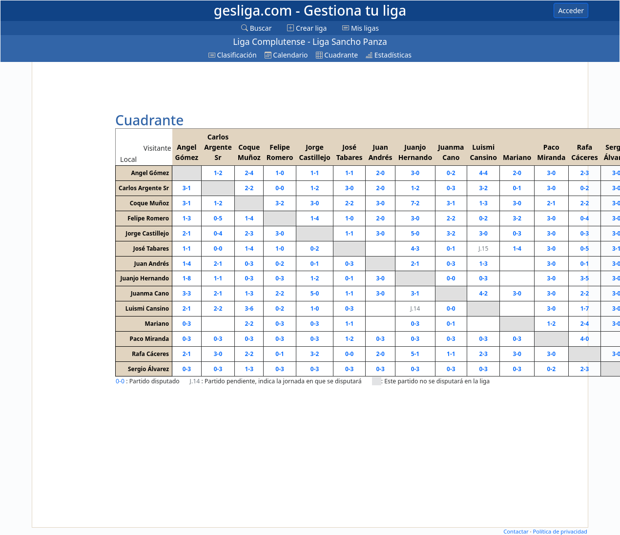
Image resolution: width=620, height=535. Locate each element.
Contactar (515, 531)
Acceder (571, 10)
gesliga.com (310, 10)
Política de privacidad (560, 531)
